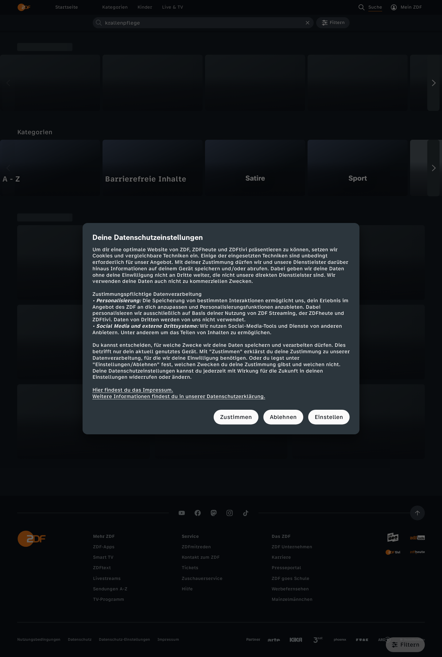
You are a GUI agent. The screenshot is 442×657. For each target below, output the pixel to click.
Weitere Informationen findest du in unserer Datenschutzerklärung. (178, 396)
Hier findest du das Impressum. (132, 390)
